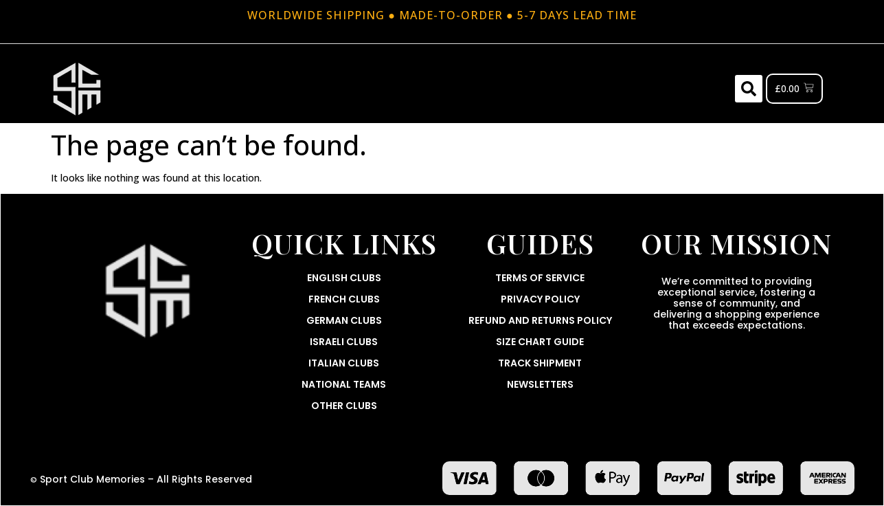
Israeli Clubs (344, 342)
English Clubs (344, 278)
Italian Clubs (343, 363)
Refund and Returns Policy (540, 320)
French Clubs (344, 299)
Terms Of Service (540, 278)
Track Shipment (540, 363)
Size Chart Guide (540, 342)
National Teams (344, 384)
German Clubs (344, 320)
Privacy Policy (540, 299)
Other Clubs (344, 405)
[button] (748, 88)
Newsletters (540, 384)
